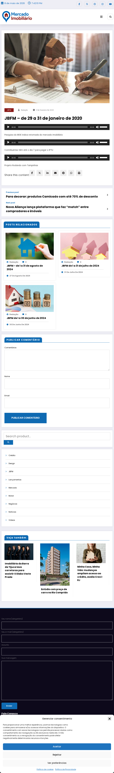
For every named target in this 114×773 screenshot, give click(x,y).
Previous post (12, 191)
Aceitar (57, 746)
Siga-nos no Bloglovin (11, 711)
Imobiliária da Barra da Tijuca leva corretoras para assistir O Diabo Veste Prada (18, 553)
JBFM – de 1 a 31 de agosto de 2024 (25, 260)
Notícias (12, 495)
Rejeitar (57, 754)
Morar (11, 478)
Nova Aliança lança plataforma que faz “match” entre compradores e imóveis (53, 204)
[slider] (53, 126)
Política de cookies (45, 769)
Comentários (57, 351)
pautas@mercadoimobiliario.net (16, 695)
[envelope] (55, 172)
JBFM (9, 109)
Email (57, 388)
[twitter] (40, 172)
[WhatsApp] (71, 172)
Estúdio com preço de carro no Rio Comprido (55, 574)
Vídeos (12, 503)
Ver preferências (57, 763)
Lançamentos (15, 462)
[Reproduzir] (8, 125)
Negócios (13, 486)
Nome (57, 372)
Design (12, 446)
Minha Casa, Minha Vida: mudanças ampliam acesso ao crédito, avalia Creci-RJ (90, 556)
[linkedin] (47, 172)
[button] (109, 718)
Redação (24, 109)
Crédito (12, 437)
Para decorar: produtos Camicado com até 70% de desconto (42, 194)
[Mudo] (97, 125)
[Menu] (103, 15)
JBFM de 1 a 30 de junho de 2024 (26, 311)
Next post (10, 201)
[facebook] (32, 172)
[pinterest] (63, 172)
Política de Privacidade (65, 769)
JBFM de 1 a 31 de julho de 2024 (80, 258)
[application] (57, 126)
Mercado (13, 470)
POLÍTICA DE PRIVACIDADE (12, 706)
